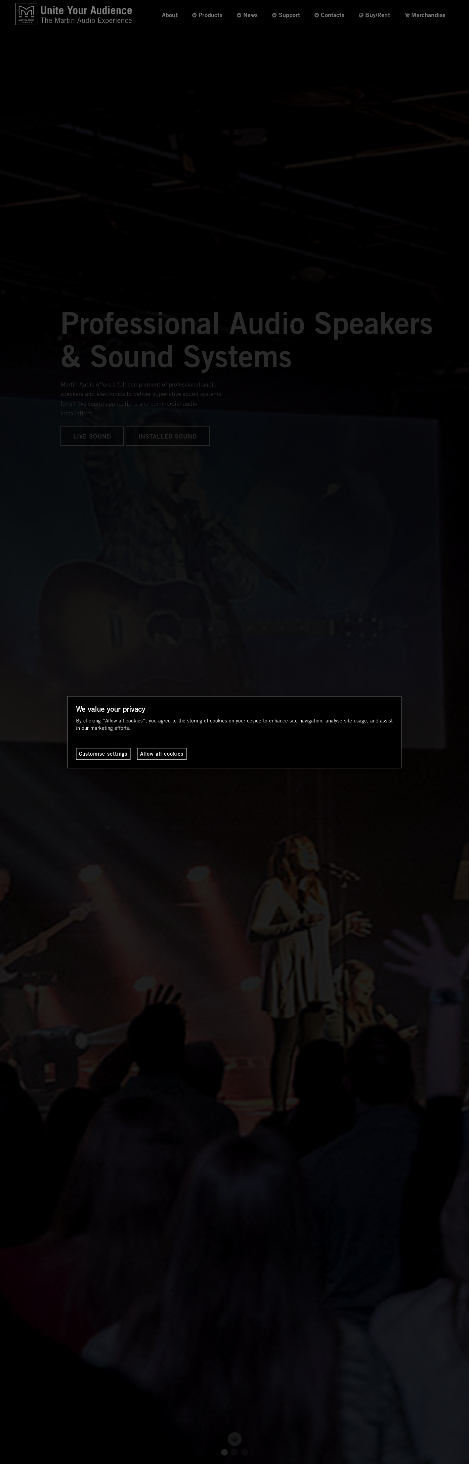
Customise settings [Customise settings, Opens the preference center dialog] (103, 754)
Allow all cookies (161, 754)
